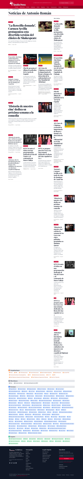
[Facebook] (9, 463)
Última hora (22, 7)
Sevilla (27, 7)
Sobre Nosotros (45, 451)
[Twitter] (11, 463)
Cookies (63, 474)
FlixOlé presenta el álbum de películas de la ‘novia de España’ (29, 71)
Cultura (59, 7)
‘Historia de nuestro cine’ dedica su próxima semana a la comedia (58, 203)
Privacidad (59, 474)
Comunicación (54, 7)
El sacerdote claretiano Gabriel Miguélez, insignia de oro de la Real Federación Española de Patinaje (14, 60)
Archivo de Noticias (29, 468)
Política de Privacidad (46, 455)
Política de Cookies (46, 456)
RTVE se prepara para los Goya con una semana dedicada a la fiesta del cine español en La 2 (45, 153)
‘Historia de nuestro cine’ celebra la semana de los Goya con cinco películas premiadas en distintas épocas (15, 140)
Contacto (44, 461)
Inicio (9, 9)
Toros (48, 7)
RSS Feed (28, 469)
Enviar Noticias (62, 467)
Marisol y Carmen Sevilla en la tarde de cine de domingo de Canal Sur (14, 81)
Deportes (43, 7)
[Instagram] (14, 463)
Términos (67, 474)
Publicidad (61, 464)
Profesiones (65, 7)
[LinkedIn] (16, 463)
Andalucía (33, 7)
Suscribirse (66, 458)
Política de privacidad (67, 462)
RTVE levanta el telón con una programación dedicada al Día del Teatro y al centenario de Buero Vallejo (30, 154)
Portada (16, 7)
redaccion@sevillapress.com (21, 475)
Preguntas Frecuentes (63, 466)
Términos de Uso (45, 458)
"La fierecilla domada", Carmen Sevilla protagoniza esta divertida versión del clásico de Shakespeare (58, 32)
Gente (38, 7)
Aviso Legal (44, 460)
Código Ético (44, 453)
